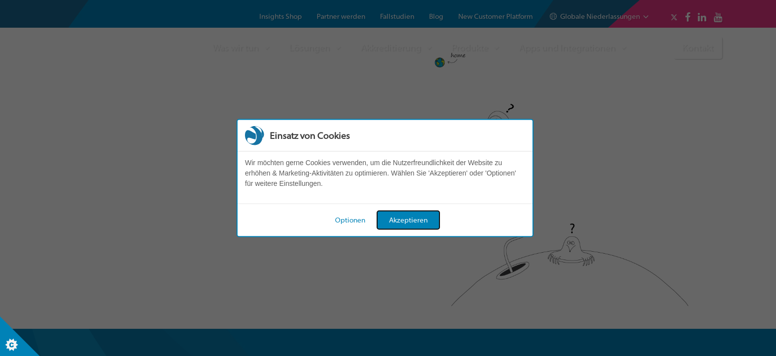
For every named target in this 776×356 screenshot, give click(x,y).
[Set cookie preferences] (20, 336)
